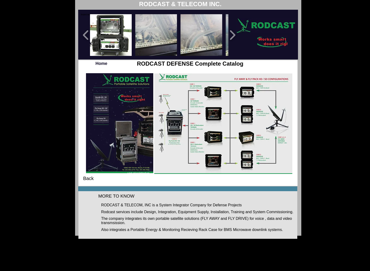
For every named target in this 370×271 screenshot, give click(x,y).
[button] (111, 35)
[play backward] (86, 35)
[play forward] (232, 35)
